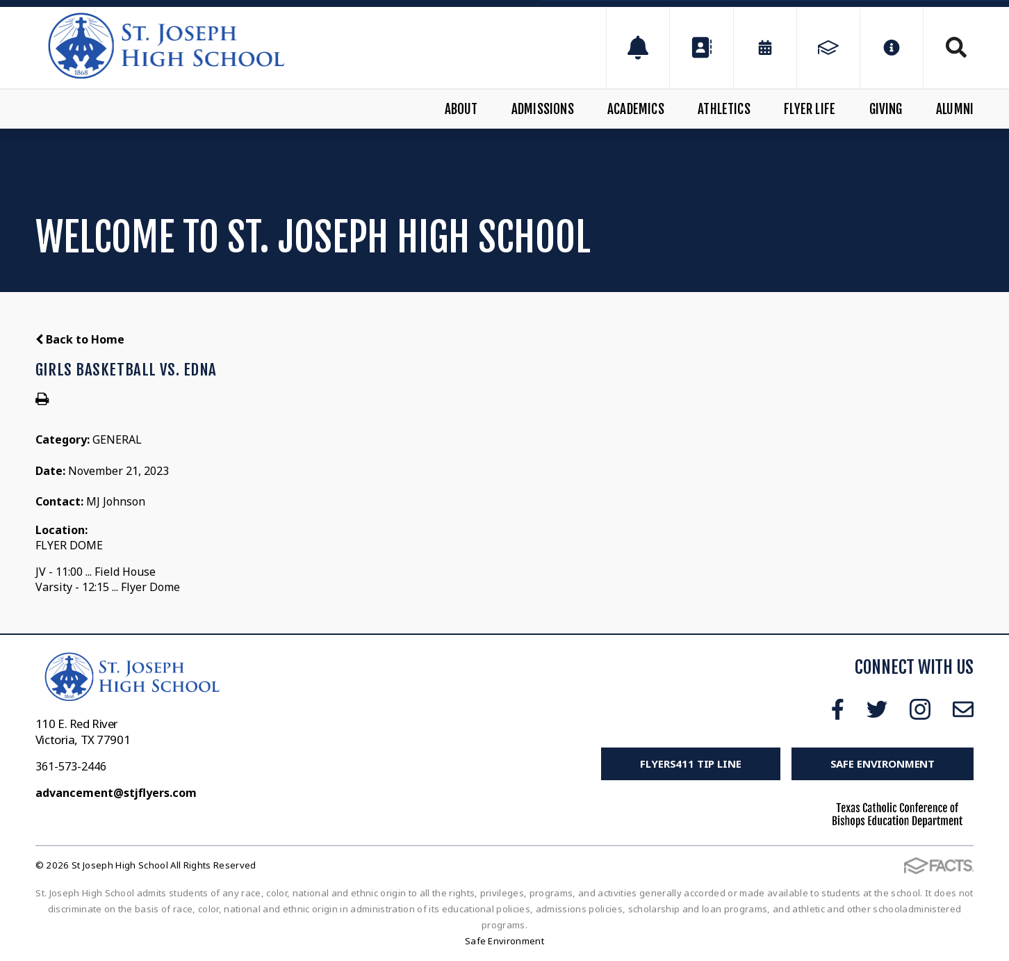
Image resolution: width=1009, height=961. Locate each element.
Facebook (837, 709)
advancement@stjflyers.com (116, 792)
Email (963, 709)
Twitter (877, 709)
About (461, 109)
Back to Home (79, 339)
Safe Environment (882, 763)
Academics (635, 109)
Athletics (724, 109)
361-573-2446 (70, 766)
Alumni (955, 109)
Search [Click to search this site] (956, 47)
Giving (886, 109)
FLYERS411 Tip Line (690, 763)
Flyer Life (809, 109)
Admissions (542, 109)
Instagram (920, 709)
